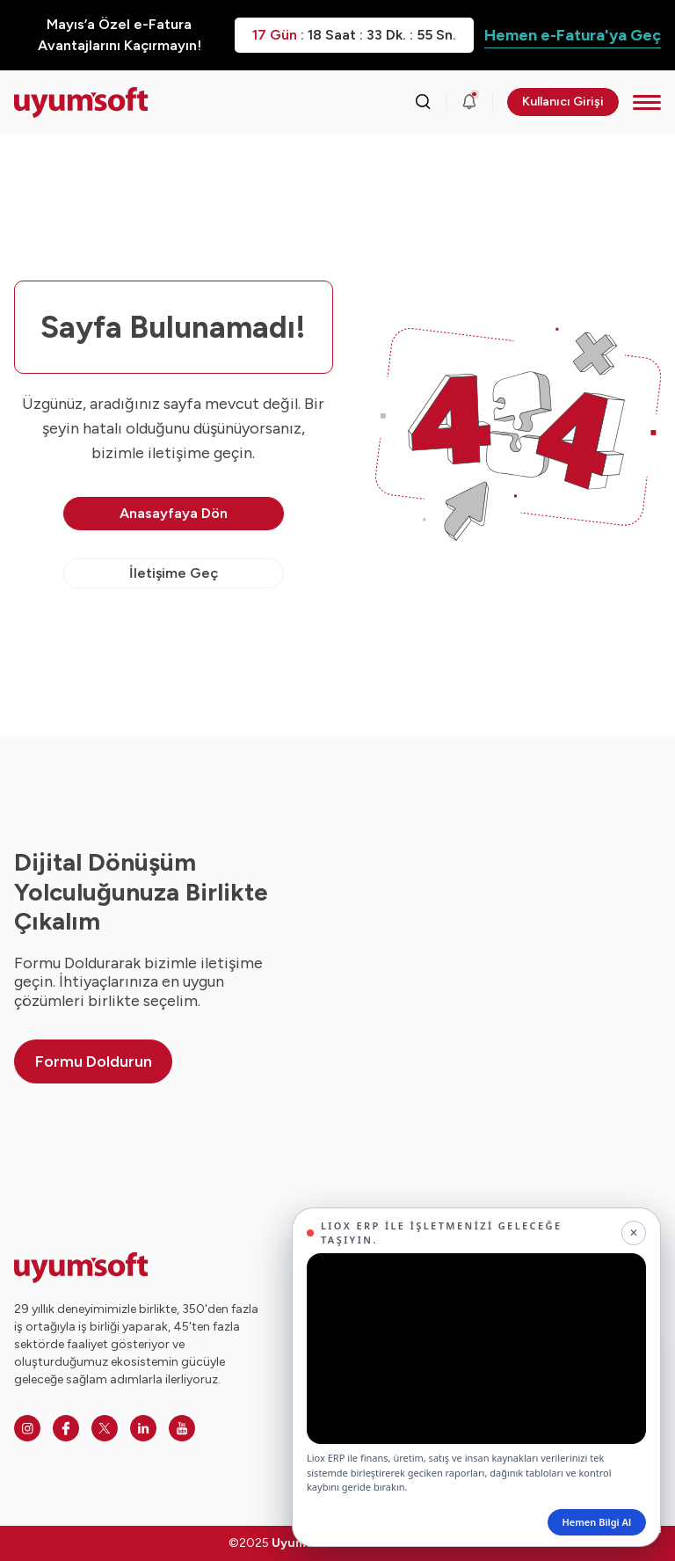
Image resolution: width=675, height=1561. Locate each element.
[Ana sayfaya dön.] (81, 102)
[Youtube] (182, 1428)
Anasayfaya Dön (174, 513)
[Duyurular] (469, 102)
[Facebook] (66, 1428)
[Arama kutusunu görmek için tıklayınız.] (423, 102)
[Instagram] (27, 1428)
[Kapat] (633, 1233)
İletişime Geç (173, 573)
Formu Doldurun (93, 1061)
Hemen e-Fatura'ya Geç (572, 35)
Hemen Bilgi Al (596, 1521)
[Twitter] (104, 1428)
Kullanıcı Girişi (563, 101)
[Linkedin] (143, 1428)
